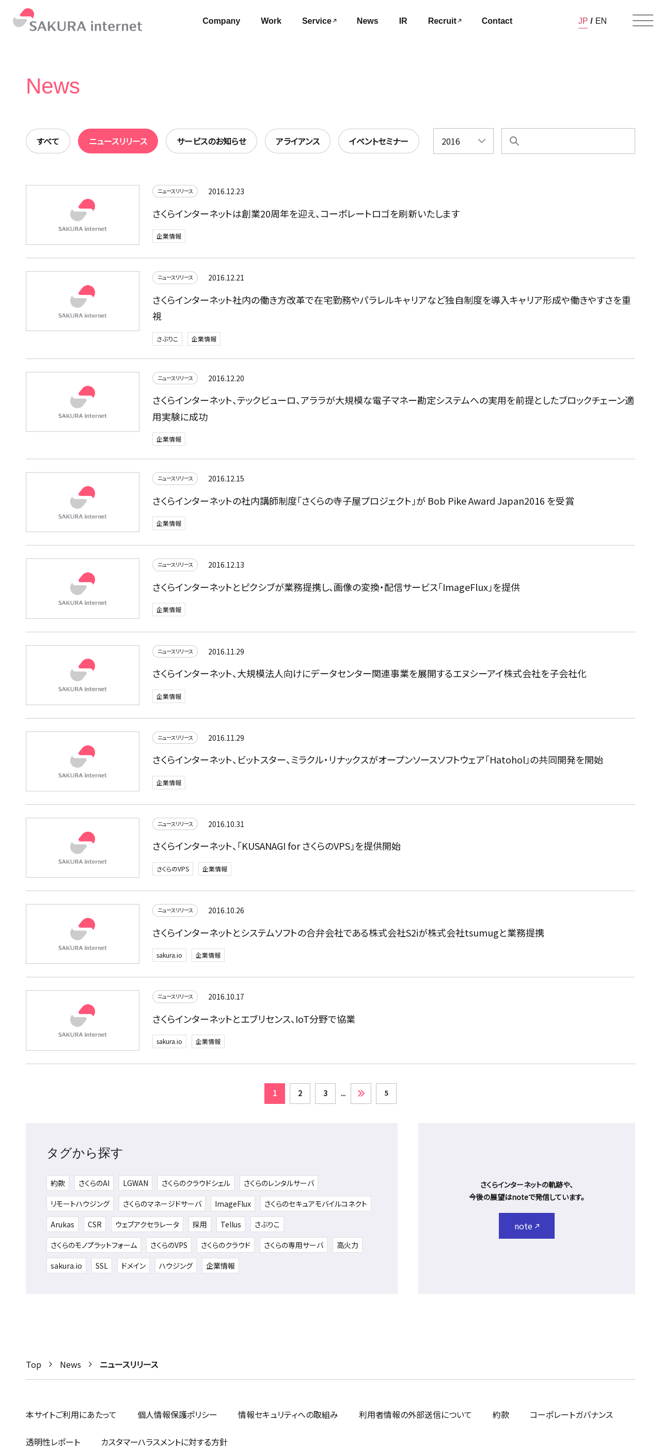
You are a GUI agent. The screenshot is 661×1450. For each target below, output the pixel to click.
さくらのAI (93, 1186)
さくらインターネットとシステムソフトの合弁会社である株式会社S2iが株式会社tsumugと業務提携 (348, 937)
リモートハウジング (80, 1207)
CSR (95, 1228)
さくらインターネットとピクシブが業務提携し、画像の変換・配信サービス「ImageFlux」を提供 (336, 592)
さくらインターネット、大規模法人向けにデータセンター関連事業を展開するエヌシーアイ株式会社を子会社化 (369, 678)
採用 (200, 1228)
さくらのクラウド (225, 1248)
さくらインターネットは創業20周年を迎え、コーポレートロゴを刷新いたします (306, 215)
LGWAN (135, 1186)
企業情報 (168, 237)
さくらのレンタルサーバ (279, 1186)
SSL (102, 1269)
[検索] (514, 141)
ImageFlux (233, 1207)
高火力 (347, 1248)
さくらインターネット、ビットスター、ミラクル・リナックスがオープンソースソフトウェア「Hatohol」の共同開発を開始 (377, 765)
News (70, 1364)
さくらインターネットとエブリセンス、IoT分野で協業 (253, 1024)
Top (33, 1364)
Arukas (62, 1228)
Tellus (231, 1228)
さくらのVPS (172, 873)
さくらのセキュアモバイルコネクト (315, 1207)
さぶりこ (167, 340)
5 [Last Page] (386, 1096)
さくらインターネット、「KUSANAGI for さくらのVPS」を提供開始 (276, 851)
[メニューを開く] (643, 20)
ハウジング (176, 1269)
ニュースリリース (180, 192)
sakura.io (169, 960)
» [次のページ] (361, 1097)
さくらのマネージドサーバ (162, 1207)
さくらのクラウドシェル (196, 1186)
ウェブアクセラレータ (147, 1228)
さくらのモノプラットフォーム (94, 1248)
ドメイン (133, 1269)
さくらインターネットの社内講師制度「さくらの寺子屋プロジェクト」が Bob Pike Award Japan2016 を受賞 (363, 505)
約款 (58, 1186)
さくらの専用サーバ (293, 1248)
